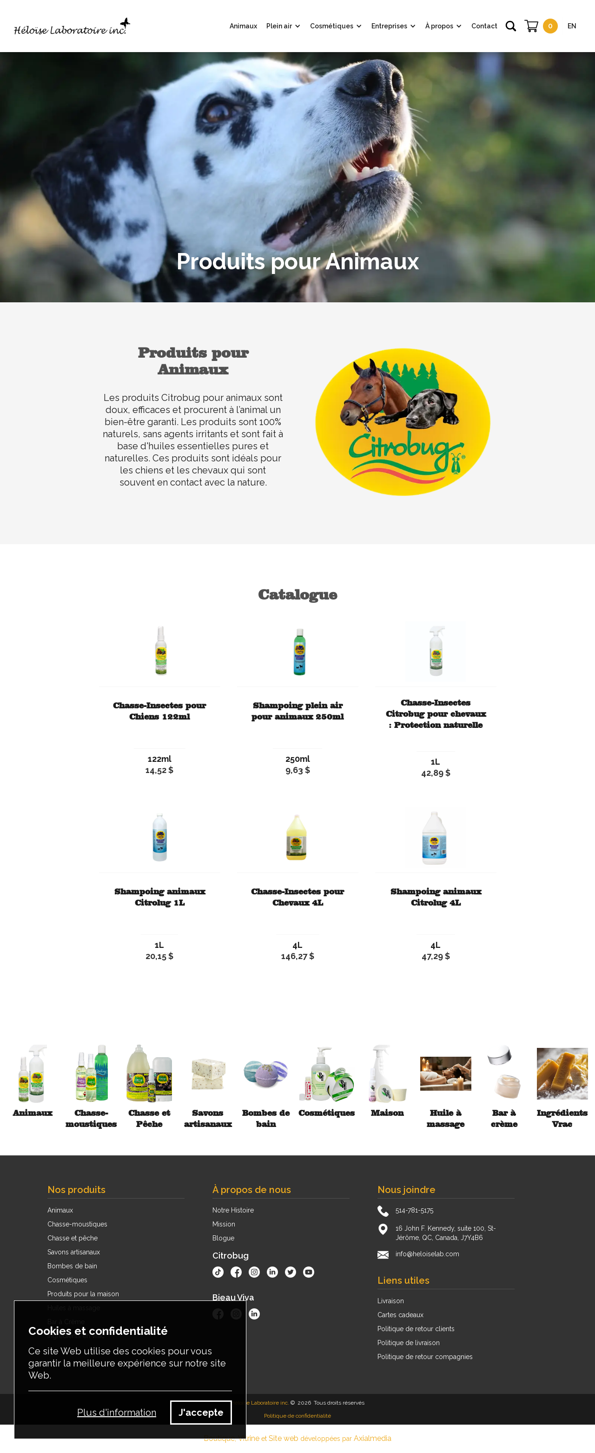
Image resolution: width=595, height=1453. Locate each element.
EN (572, 26)
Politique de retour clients (416, 1329)
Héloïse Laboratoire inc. (260, 1403)
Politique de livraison (408, 1342)
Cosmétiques (67, 1280)
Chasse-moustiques (77, 1224)
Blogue (223, 1238)
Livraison (390, 1301)
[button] (283, 26)
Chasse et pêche (72, 1238)
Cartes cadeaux (400, 1315)
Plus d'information (116, 1412)
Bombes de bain (72, 1266)
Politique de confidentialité (297, 1416)
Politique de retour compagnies (425, 1356)
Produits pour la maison (83, 1294)
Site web (283, 1438)
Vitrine (248, 1438)
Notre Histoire (233, 1210)
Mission (223, 1224)
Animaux (60, 1210)
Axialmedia (372, 1438)
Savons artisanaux (73, 1252)
